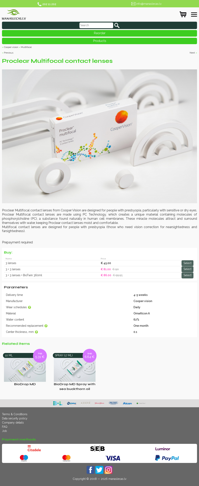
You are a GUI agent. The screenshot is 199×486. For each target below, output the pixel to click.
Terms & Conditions (14, 414)
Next (192, 52)
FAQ (4, 426)
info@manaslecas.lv (148, 3)
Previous (8, 52)
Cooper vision (11, 47)
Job (4, 431)
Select (187, 263)
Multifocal (26, 47)
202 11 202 (49, 4)
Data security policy (14, 418)
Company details (13, 422)
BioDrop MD (25, 384)
